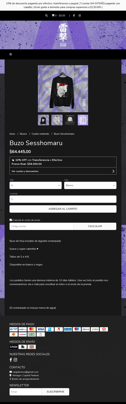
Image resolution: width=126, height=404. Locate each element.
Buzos (24, 134)
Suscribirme (55, 392)
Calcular (95, 226)
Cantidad (13, 193)
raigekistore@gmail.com (24, 372)
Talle (11, 180)
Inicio (13, 134)
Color (66, 180)
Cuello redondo (41, 134)
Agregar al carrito (63, 209)
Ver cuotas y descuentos (25, 171)
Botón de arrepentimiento (24, 379)
